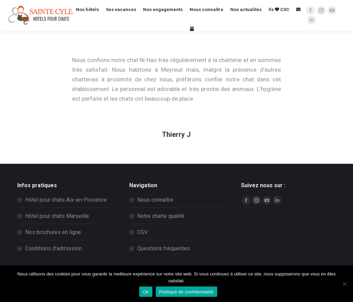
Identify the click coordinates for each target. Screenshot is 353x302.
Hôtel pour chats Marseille (57, 216)
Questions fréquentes (163, 248)
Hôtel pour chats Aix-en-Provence (66, 200)
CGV (142, 232)
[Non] (344, 283)
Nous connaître (155, 200)
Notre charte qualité (160, 216)
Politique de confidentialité (186, 291)
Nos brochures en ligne (53, 232)
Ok (146, 291)
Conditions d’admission (53, 248)
